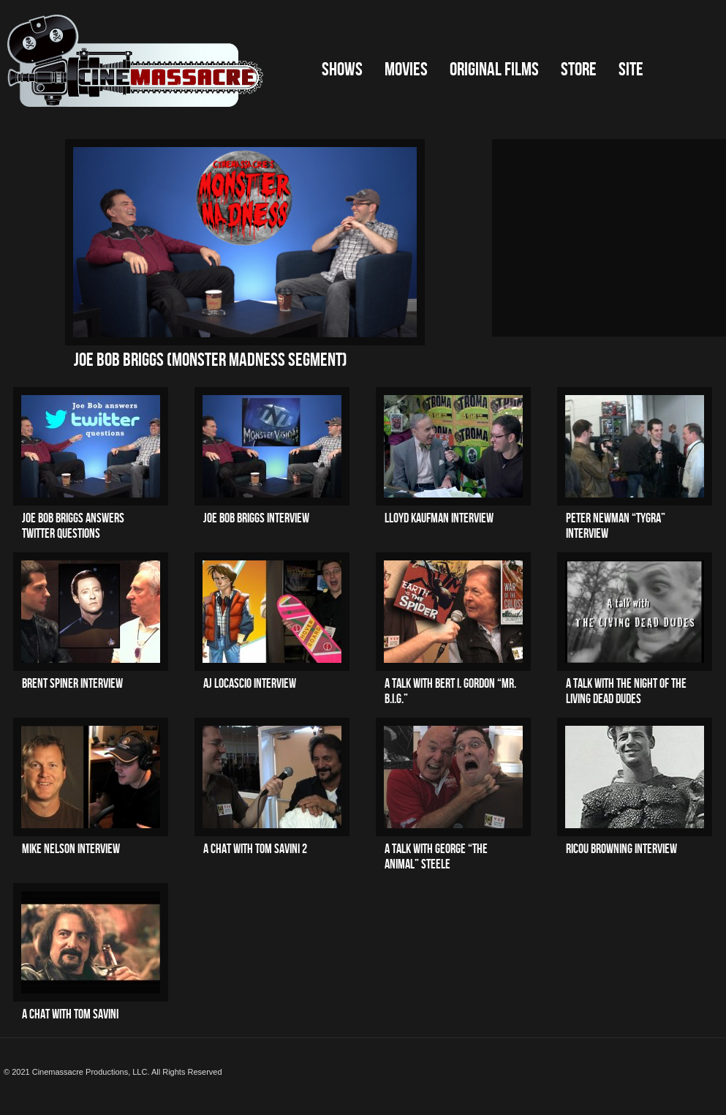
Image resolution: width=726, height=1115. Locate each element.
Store (579, 70)
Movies (406, 70)
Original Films (494, 70)
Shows (342, 70)
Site (631, 70)
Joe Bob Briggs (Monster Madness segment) (210, 360)
